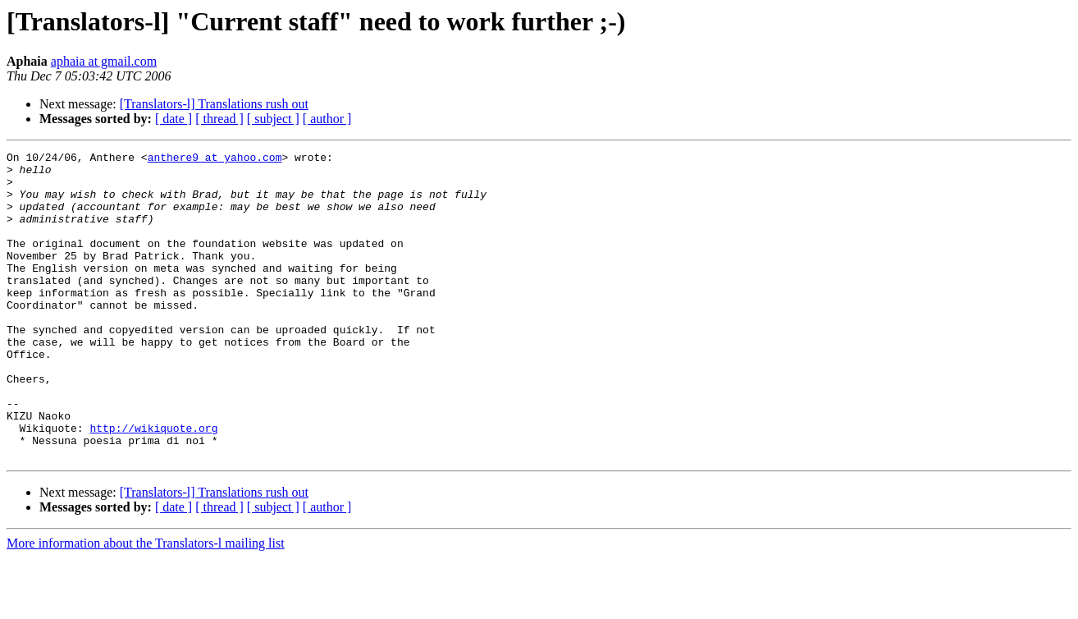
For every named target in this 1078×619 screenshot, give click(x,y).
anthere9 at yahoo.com (215, 159)
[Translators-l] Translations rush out (214, 104)
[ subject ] (273, 119)
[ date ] (173, 119)
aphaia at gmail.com (104, 61)
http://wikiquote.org (153, 484)
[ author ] (327, 119)
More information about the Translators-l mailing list (146, 605)
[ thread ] (219, 119)
